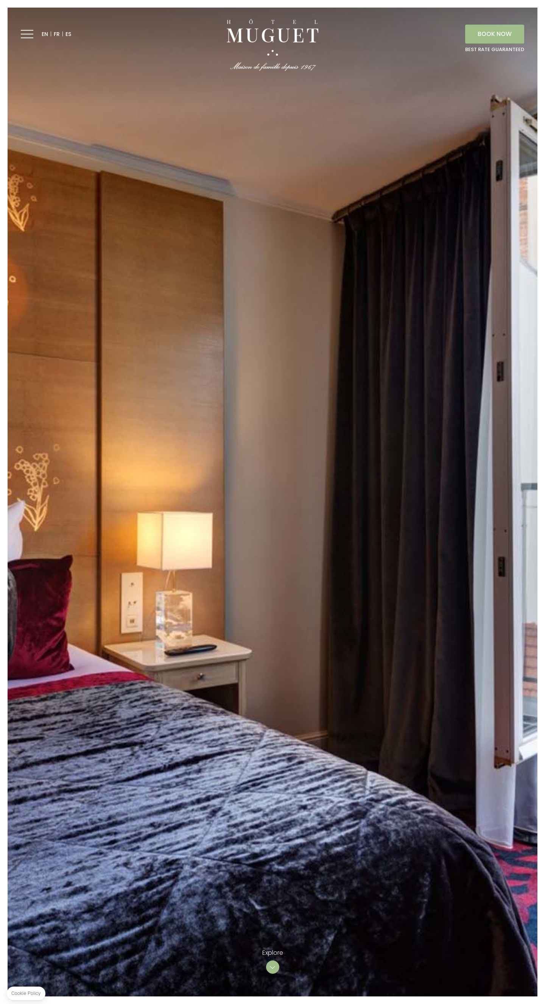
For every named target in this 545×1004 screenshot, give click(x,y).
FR (57, 34)
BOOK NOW (495, 34)
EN (45, 34)
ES (68, 34)
